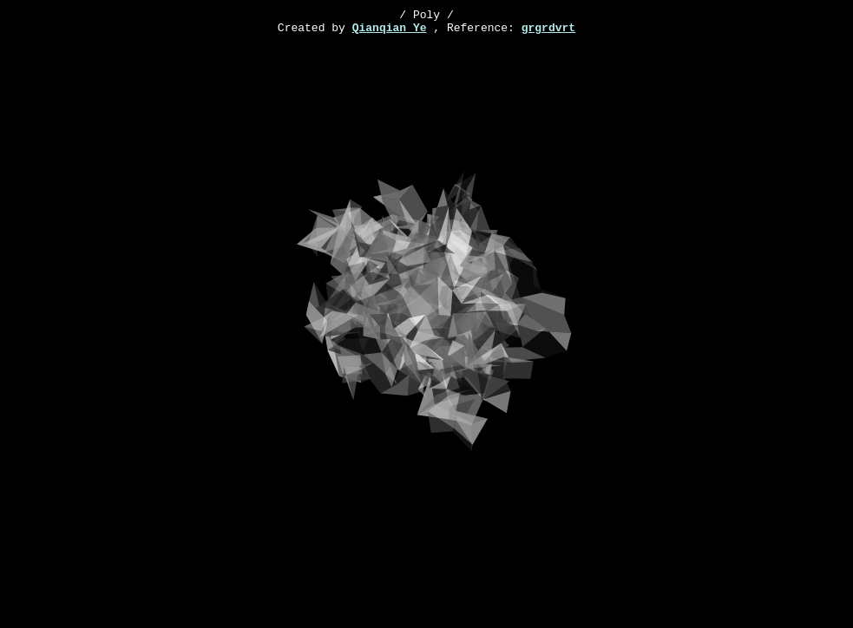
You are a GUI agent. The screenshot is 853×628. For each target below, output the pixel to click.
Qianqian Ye (389, 32)
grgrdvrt (548, 32)
